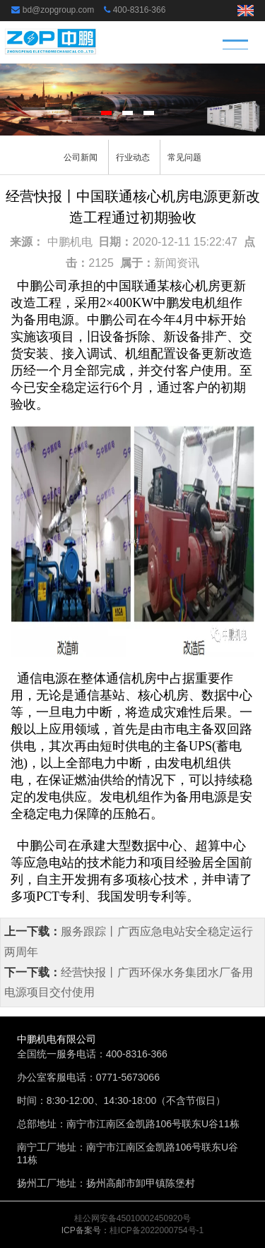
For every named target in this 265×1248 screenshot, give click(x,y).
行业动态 (133, 157)
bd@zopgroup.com (59, 10)
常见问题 (184, 157)
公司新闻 (81, 157)
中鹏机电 (70, 242)
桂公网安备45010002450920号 (132, 1218)
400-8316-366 (139, 10)
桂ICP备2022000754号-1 (157, 1230)
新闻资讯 (176, 263)
